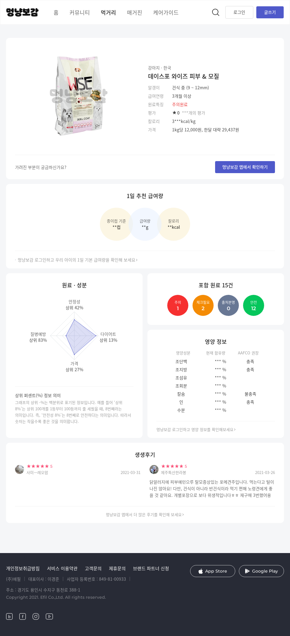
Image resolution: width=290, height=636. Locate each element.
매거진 (134, 12)
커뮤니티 (79, 12)
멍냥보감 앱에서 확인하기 (245, 167)
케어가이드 (166, 12)
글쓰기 (270, 12)
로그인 (239, 12)
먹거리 (108, 12)
